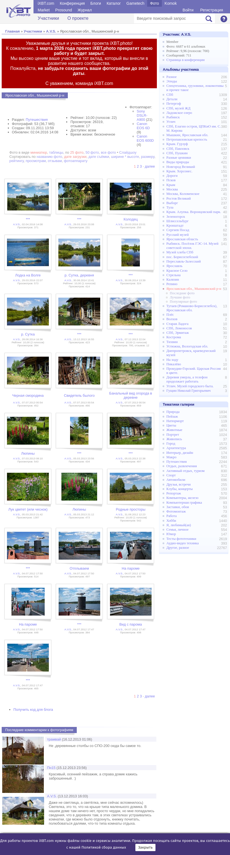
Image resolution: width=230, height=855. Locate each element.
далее (150, 166)
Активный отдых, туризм (185, 471)
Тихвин (172, 342)
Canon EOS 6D (143, 126)
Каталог (114, 3)
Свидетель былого (79, 395)
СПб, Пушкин (177, 153)
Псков (171, 180)
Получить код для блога (33, 709)
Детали (171, 99)
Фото (154, 3)
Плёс (170, 315)
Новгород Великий (180, 167)
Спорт (171, 475)
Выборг (172, 203)
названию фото (49, 157)
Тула (169, 207)
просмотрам (36, 161)
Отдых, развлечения (181, 466)
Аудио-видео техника (182, 543)
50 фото (92, 152)
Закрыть (145, 847)
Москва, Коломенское (182, 194)
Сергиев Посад (177, 230)
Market (44, 10)
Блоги (95, 3)
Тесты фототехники (181, 539)
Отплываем (79, 568)
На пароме (131, 568)
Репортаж (173, 493)
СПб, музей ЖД (178, 108)
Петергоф (173, 104)
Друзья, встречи (178, 484)
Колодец (131, 219)
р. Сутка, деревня (79, 275)
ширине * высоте (125, 157)
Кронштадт (175, 225)
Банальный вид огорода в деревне (130, 395)
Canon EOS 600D (145, 138)
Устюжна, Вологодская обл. (187, 346)
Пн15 (51, 768)
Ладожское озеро (179, 113)
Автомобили (175, 480)
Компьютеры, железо (182, 498)
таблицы (56, 152)
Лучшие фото (180, 297)
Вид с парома (130, 624)
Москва (172, 189)
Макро (171, 457)
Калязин (172, 279)
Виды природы (177, 162)
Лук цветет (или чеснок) (27, 509)
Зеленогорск (175, 217)
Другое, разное (177, 548)
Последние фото (182, 293)
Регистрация (211, 10)
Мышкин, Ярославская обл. (187, 135)
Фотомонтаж (176, 511)
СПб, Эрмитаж (177, 333)
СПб (169, 95)
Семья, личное (177, 529)
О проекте (77, 18)
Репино (172, 284)
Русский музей (177, 235)
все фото (108, 152)
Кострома (173, 337)
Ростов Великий (178, 198)
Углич (170, 122)
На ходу (172, 360)
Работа (171, 516)
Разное (171, 77)
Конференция (72, 3)
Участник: (177, 34)
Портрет (172, 435)
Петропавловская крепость (186, 139)
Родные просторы (130, 509)
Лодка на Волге (27, 275)
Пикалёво (173, 364)
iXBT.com (46, 3)
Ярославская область (182, 239)
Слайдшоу (127, 152)
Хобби (171, 521)
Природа (172, 412)
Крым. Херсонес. (179, 171)
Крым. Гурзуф (177, 144)
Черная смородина (28, 395)
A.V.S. (51, 31)
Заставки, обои (177, 507)
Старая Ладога (177, 324)
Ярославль (174, 266)
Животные (174, 430)
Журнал (85, 10)
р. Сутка (28, 334)
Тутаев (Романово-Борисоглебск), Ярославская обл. (191, 308)
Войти (188, 10)
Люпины (28, 453)
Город (170, 443)
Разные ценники (178, 158)
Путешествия (37, 119)
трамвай (54, 739)
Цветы (171, 425)
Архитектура (176, 448)
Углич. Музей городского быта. (190, 386)
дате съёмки (98, 157)
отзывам (55, 161)
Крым (170, 185)
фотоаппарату (76, 161)
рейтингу (16, 161)
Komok (171, 3)
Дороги (172, 176)
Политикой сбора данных (104, 847)
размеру (147, 157)
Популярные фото (183, 301)
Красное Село (177, 271)
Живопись (174, 439)
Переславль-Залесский (183, 261)
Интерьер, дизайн (179, 453)
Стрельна (173, 275)
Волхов (172, 319)
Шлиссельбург (177, 221)
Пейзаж (172, 416)
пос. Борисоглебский (182, 257)
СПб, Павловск (177, 149)
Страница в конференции (185, 60)
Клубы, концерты (179, 489)
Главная (12, 31)
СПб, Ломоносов (179, 328)
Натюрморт (175, 421)
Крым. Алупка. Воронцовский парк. (193, 212)
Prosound (63, 10)
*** (28, 219)
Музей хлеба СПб (179, 252)
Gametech (135, 3)
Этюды (171, 81)
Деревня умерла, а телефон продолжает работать (186, 379)
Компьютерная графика (184, 502)
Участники (48, 18)
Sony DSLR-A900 (142, 115)
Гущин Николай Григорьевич (188, 391)
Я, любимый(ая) (178, 525)
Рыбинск (173, 117)
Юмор (171, 534)
